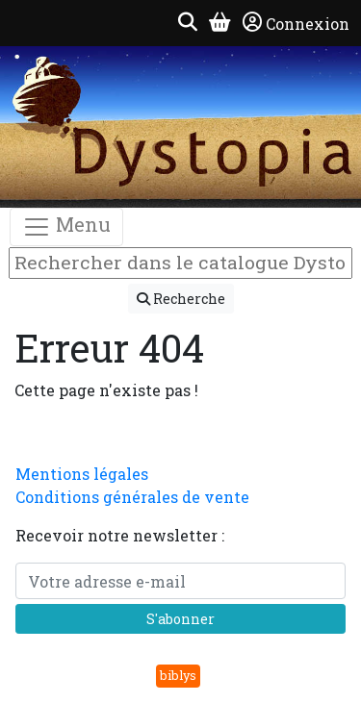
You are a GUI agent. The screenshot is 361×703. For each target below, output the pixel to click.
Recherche (181, 298)
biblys (178, 675)
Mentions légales (81, 474)
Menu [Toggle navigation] (66, 226)
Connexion (296, 23)
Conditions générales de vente (132, 497)
